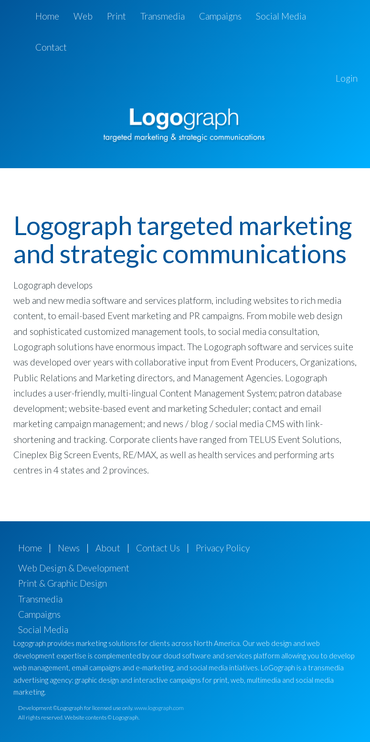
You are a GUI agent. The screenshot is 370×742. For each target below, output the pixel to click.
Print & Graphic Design (62, 583)
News (69, 547)
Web (83, 16)
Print (116, 16)
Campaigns (220, 16)
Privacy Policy (223, 547)
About (107, 547)
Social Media (281, 16)
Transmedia (162, 16)
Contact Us (158, 547)
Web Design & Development (73, 567)
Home (47, 16)
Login (347, 78)
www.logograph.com (159, 707)
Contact (51, 47)
